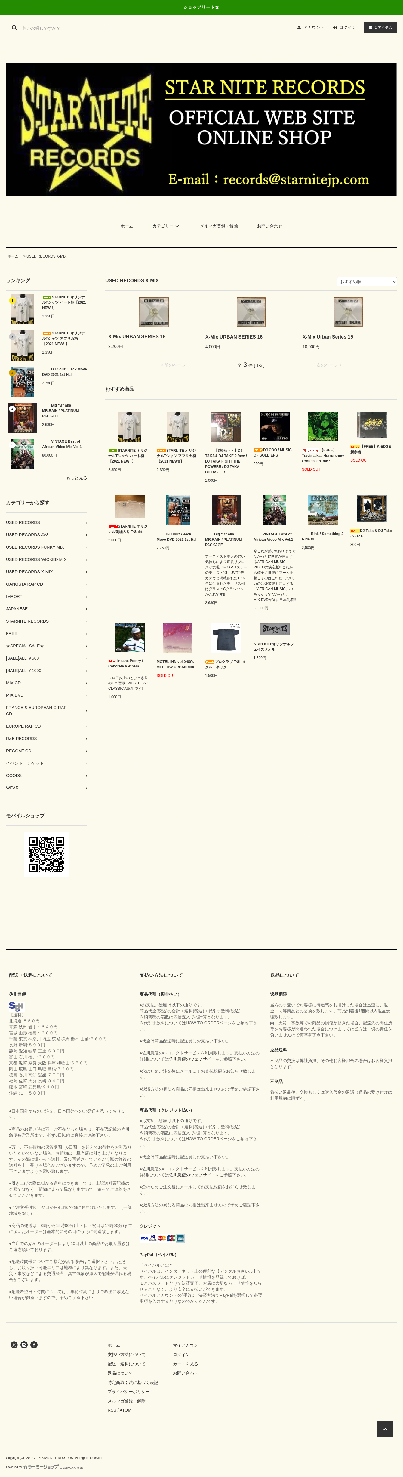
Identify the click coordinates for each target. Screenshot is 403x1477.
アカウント (314, 27)
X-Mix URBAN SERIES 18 (136, 336)
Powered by (45, 1467)
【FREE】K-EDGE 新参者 (370, 449)
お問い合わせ (269, 226)
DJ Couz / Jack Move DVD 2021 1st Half (64, 372)
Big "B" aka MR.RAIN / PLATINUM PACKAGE (60, 410)
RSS (112, 1410)
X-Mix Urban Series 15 (328, 336)
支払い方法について (127, 1354)
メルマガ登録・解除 (219, 226)
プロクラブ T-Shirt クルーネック (225, 664)
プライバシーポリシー (129, 1391)
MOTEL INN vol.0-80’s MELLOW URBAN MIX (175, 664)
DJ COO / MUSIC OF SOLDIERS (273, 452)
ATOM (125, 1410)
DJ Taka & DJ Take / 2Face (371, 533)
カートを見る (185, 1363)
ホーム (127, 226)
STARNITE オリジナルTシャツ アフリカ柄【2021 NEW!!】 (63, 338)
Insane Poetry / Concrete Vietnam (125, 663)
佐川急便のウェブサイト (192, 1059)
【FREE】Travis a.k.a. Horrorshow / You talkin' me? (323, 455)
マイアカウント (187, 1345)
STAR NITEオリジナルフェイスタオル (274, 647)
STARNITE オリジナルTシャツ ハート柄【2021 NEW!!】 (64, 302)
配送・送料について (127, 1363)
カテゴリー (166, 226)
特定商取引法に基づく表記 (133, 1382)
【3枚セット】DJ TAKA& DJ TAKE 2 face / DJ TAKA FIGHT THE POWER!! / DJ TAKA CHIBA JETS (226, 461)
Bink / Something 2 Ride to (322, 536)
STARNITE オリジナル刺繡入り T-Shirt (127, 529)
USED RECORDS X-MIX (46, 256)
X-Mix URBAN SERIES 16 (234, 336)
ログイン (347, 27)
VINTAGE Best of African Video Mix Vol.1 (62, 444)
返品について (120, 1373)
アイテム (379, 27)
